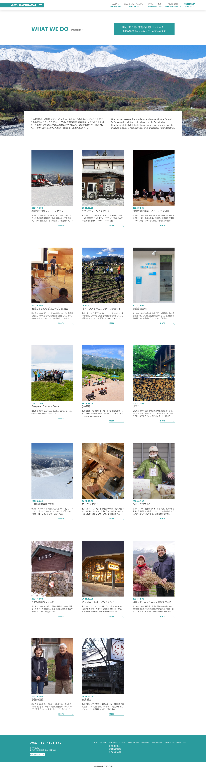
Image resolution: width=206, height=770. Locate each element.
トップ (94, 742)
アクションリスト (115, 752)
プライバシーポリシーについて (176, 742)
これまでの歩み (114, 746)
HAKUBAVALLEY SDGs (117, 742)
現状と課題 (145, 742)
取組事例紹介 (157, 742)
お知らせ (103, 742)
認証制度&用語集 (115, 749)
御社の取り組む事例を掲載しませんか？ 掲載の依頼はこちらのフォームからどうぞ (144, 28)
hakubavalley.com (37, 755)
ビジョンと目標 (133, 742)
